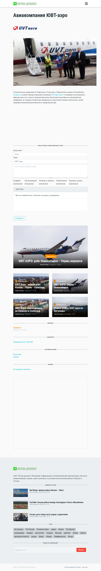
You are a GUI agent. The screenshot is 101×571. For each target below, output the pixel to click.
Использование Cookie (73, 567)
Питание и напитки (46, 181)
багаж (61, 529)
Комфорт (17, 181)
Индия (49, 536)
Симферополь (60, 536)
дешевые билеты (21, 536)
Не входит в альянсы (21, 369)
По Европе (70, 529)
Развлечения (61, 181)
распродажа (19, 533)
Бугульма (17, 354)
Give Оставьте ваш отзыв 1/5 (14, 184)
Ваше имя (17, 150)
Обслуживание (31, 181)
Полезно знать (43, 529)
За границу (18, 529)
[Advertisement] (50, 124)
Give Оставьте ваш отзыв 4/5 (20, 184)
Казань (16, 357)
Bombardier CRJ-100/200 (23, 342)
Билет (41, 536)
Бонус (70, 536)
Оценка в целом (75, 181)
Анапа (75, 533)
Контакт (85, 567)
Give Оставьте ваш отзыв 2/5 (16, 184)
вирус (53, 529)
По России (30, 529)
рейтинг (67, 533)
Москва (58, 533)
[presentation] (32, 204)
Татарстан (17, 95)
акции (33, 536)
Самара (30, 533)
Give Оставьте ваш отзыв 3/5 (18, 184)
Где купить (39, 533)
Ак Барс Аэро (57, 95)
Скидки (50, 533)
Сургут (83, 533)
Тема (15, 158)
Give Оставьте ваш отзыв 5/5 (21, 184)
